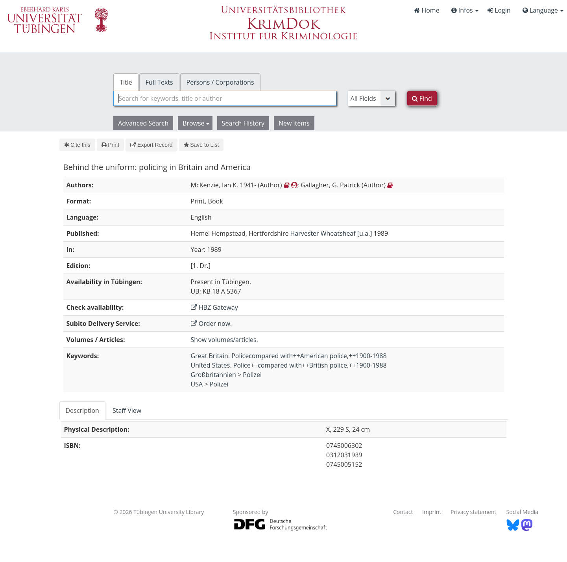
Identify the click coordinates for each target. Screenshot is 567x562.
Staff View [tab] (127, 410)
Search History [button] (243, 123)
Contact (403, 512)
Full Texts (159, 82)
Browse (196, 123)
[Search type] (371, 98)
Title (126, 82)
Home (426, 10)
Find (422, 98)
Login (499, 10)
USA (197, 384)
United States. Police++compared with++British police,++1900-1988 (289, 365)
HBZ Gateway (214, 307)
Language (543, 10)
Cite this (77, 145)
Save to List (201, 145)
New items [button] (294, 123)
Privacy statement (474, 512)
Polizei (252, 374)
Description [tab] (82, 410)
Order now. (211, 323)
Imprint (431, 512)
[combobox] (224, 98)
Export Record (151, 145)
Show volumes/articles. (224, 339)
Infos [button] (464, 10)
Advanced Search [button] (143, 123)
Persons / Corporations (220, 82)
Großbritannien (213, 374)
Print (110, 145)
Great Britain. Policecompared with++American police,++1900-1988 (289, 355)
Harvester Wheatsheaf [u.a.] (331, 233)
